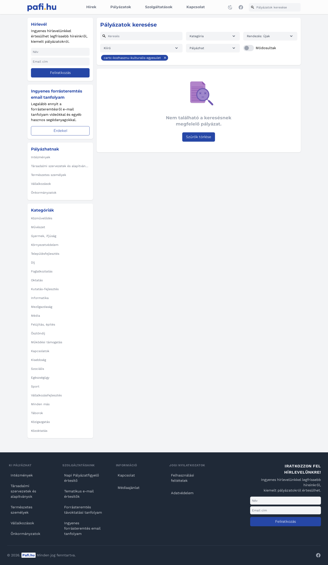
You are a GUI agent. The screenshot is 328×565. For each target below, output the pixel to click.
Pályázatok (120, 7)
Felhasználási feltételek (182, 478)
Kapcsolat (195, 7)
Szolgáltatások (158, 7)
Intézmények (22, 475)
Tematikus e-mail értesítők (79, 494)
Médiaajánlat (129, 488)
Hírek (91, 7)
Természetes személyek (21, 510)
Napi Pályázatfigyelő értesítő (81, 478)
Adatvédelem (182, 493)
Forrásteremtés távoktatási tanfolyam (83, 510)
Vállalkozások (22, 523)
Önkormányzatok (25, 534)
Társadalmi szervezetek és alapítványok (23, 491)
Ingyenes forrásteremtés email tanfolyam (82, 528)
